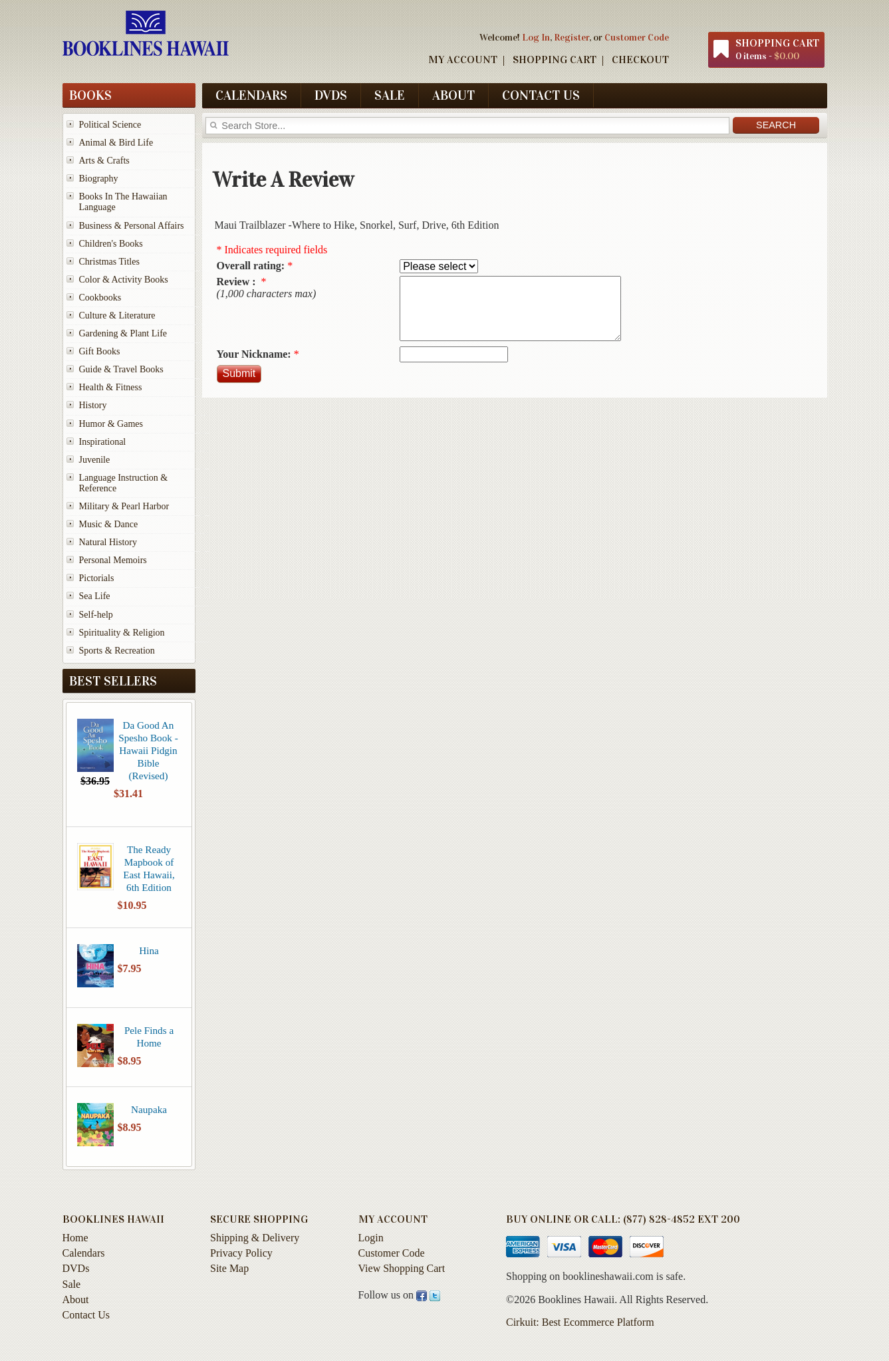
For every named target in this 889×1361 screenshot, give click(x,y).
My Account (462, 59)
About (453, 95)
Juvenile (94, 460)
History (93, 405)
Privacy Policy (241, 1253)
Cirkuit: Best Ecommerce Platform (580, 1322)
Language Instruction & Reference (123, 483)
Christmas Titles (109, 262)
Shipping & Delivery (254, 1237)
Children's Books (111, 244)
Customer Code (636, 37)
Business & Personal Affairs (131, 226)
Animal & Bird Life (116, 143)
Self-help (96, 615)
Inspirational (102, 442)
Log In (536, 37)
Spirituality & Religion (122, 633)
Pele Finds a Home (149, 1037)
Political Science (110, 125)
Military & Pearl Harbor (124, 506)
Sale (389, 95)
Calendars (251, 95)
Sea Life (94, 596)
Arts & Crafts (104, 161)
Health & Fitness (110, 387)
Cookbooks (100, 298)
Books (90, 95)
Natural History (108, 542)
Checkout (640, 59)
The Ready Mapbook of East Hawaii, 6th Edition (149, 868)
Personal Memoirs (113, 560)
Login (371, 1237)
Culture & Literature (117, 315)
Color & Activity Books (123, 280)
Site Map (229, 1268)
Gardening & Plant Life (123, 333)
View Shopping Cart (401, 1268)
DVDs (331, 95)
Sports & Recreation (117, 651)
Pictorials (96, 578)
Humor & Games (111, 424)
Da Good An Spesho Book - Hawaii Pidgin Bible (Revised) (148, 750)
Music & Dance (108, 524)
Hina (149, 950)
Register (571, 37)
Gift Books (99, 351)
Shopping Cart (554, 59)
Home (75, 1237)
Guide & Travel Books (121, 369)
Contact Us (541, 95)
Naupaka (149, 1109)
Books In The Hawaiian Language (123, 201)
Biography (98, 179)
